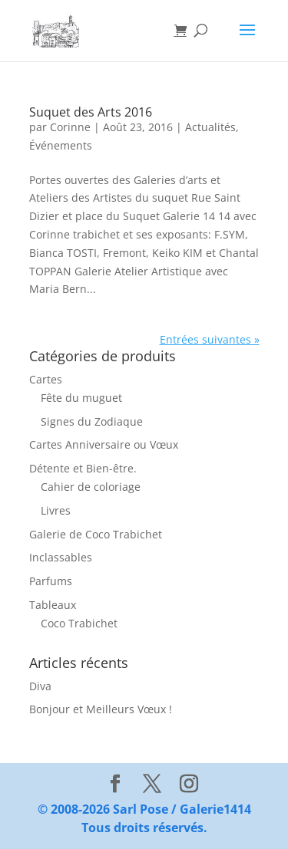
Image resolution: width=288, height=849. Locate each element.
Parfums (50, 581)
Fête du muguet (81, 397)
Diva (40, 686)
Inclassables (60, 557)
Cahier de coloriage (91, 486)
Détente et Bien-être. (83, 468)
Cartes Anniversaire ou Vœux (103, 444)
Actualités (210, 127)
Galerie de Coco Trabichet (95, 534)
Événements (60, 145)
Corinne (70, 127)
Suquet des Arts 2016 (90, 112)
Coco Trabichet (79, 623)
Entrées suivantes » (210, 339)
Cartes (45, 379)
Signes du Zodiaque (92, 421)
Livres (56, 510)
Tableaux (52, 604)
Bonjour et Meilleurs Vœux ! (100, 709)
